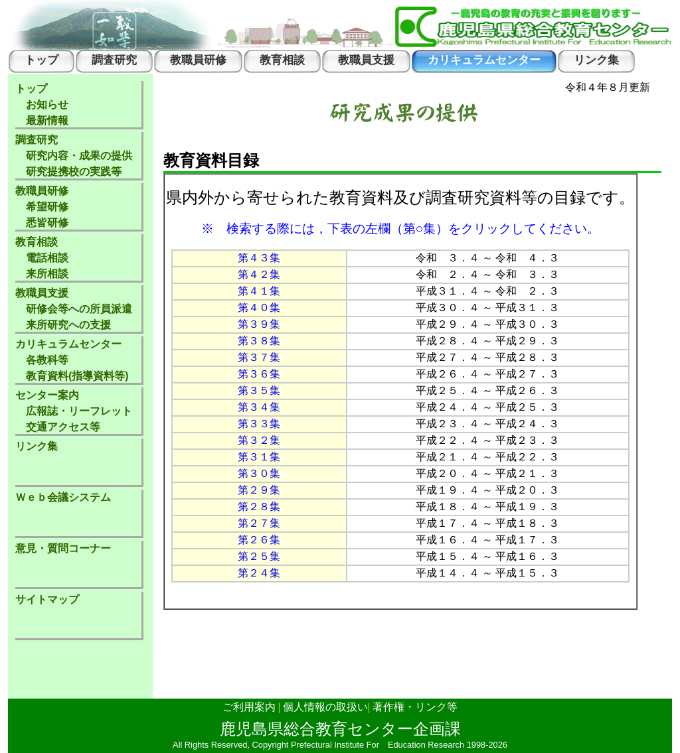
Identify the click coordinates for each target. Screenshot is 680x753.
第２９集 (259, 490)
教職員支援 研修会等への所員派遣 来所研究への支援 (73, 308)
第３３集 (259, 423)
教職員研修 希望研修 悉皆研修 (41, 206)
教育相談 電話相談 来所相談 (41, 257)
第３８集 (259, 340)
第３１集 (259, 456)
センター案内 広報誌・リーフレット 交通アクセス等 (73, 411)
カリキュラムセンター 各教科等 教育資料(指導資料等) (72, 359)
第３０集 (259, 473)
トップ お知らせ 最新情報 (41, 104)
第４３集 (259, 257)
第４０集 (259, 307)
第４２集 (259, 274)
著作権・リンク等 (415, 707)
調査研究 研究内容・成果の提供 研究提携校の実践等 (73, 155)
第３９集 (259, 324)
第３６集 (259, 373)
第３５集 (259, 390)
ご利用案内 (249, 707)
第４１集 (259, 291)
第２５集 (259, 556)
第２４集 (259, 573)
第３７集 (259, 357)
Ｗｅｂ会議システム (63, 497)
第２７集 (259, 523)
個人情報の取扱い (325, 707)
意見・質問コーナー (63, 548)
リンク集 (36, 446)
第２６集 (259, 539)
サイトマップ (47, 599)
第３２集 (259, 440)
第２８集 (259, 506)
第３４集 (259, 407)
